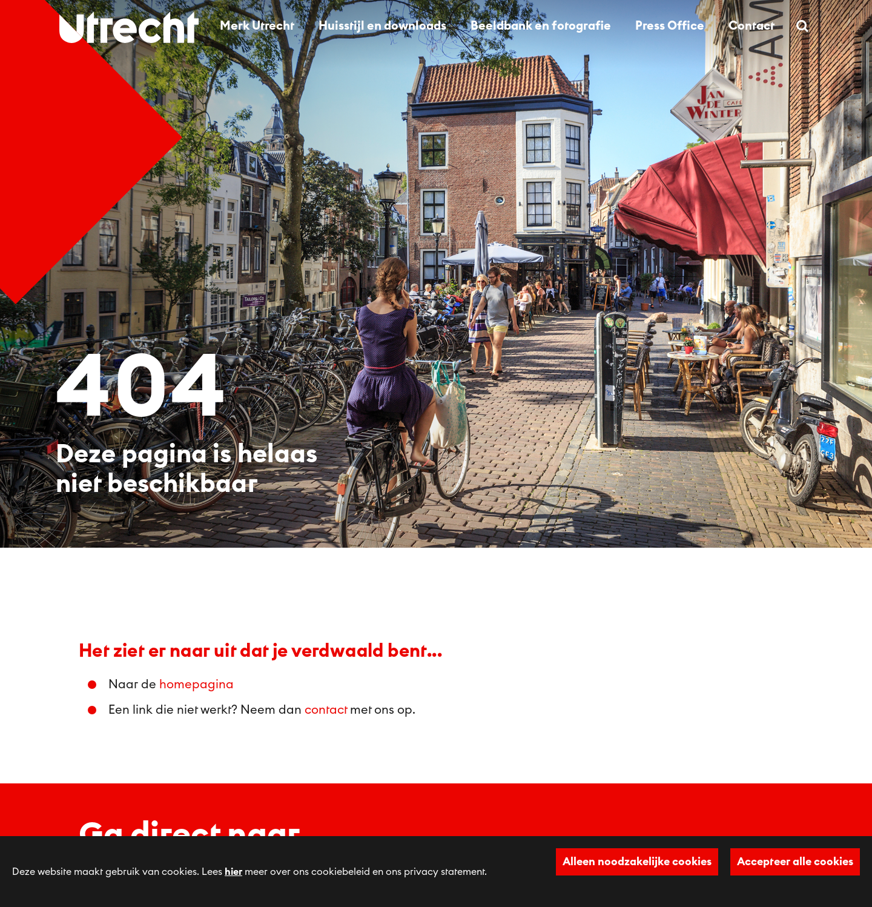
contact (326, 710)
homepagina (196, 685)
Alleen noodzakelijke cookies (637, 861)
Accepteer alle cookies (795, 861)
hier (233, 872)
